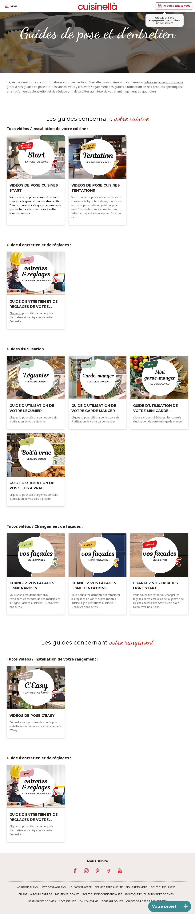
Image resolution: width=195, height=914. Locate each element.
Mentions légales (67, 894)
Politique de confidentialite (102, 894)
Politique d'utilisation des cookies (149, 894)
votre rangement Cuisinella (163, 82)
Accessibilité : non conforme (78, 901)
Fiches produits (112, 901)
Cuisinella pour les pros (35, 894)
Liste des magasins (53, 887)
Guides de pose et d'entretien (146, 901)
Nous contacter (80, 887)
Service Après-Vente (109, 887)
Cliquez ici (16, 313)
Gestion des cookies (42, 901)
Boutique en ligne (163, 887)
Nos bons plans (27, 887)
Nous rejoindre (136, 887)
